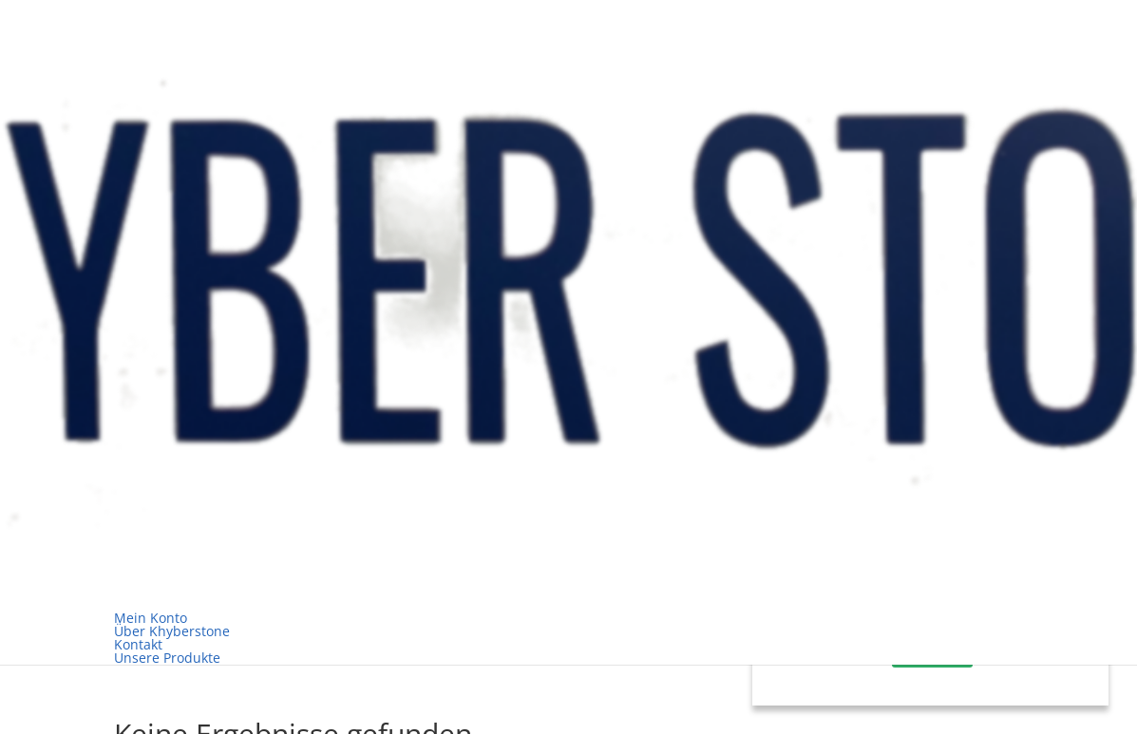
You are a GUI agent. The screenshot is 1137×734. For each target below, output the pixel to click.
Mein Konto (150, 618)
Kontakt (138, 644)
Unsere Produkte (167, 658)
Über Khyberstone (172, 631)
